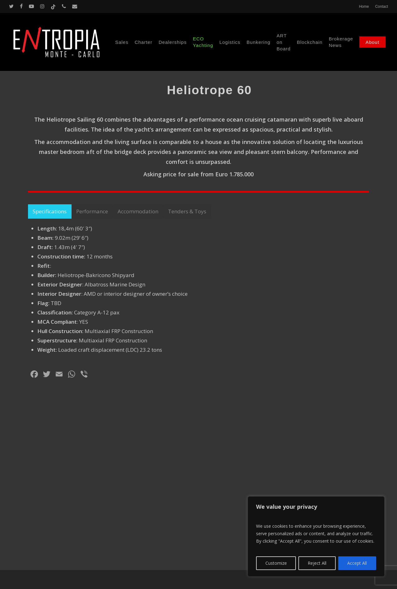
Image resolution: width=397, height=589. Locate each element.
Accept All (357, 563)
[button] (50, 335)
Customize (276, 563)
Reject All (317, 563)
